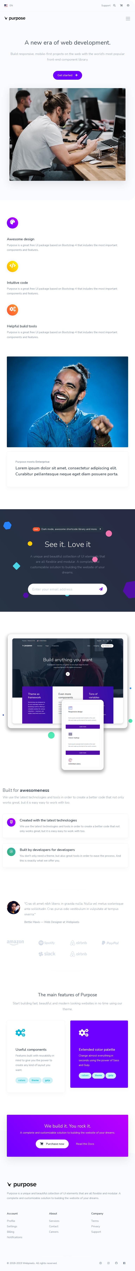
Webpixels (29, 1263)
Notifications (14, 1237)
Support (105, 5)
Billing (10, 1232)
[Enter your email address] (61, 589)
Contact (53, 1226)
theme (35, 1080)
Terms (95, 1221)
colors (21, 1080)
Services (54, 1221)
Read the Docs (85, 1144)
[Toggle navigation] (127, 18)
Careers (54, 1232)
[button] (8, 5)
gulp (47, 1080)
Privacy (95, 1226)
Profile (11, 1221)
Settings (12, 1226)
